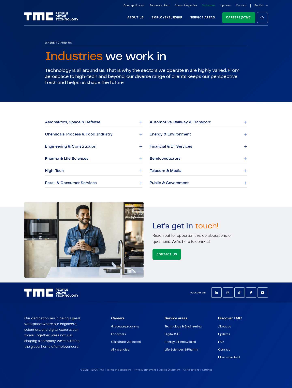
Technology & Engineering (183, 326)
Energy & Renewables (180, 341)
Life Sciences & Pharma (181, 349)
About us (135, 17)
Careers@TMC (238, 17)
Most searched (229, 357)
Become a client (160, 5)
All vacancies (120, 349)
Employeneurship (167, 17)
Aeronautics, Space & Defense (72, 122)
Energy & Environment (170, 134)
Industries (208, 5)
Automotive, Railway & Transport (180, 122)
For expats (118, 334)
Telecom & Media (165, 171)
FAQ (221, 341)
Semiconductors (165, 159)
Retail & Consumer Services (71, 183)
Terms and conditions (119, 370)
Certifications (191, 370)
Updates (225, 5)
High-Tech (54, 171)
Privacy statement (145, 370)
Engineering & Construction (70, 146)
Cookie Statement (169, 370)
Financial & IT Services (171, 146)
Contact (241, 5)
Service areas (202, 17)
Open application (134, 5)
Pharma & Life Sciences (66, 159)
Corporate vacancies (126, 341)
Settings (207, 370)
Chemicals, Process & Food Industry (79, 134)
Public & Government (169, 183)
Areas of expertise (186, 5)
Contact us (167, 254)
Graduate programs (125, 326)
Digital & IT (172, 334)
